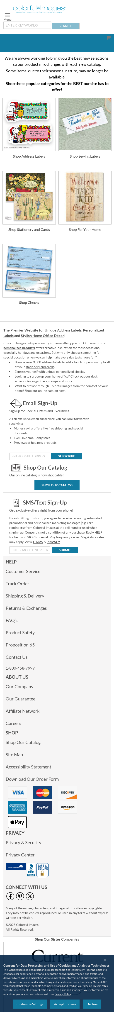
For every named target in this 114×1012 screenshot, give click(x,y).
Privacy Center (20, 854)
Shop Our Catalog (57, 485)
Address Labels (69, 330)
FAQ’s (12, 620)
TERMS (38, 542)
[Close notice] (105, 960)
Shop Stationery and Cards (29, 229)
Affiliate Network (22, 711)
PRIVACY (53, 542)
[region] (57, 983)
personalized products (19, 348)
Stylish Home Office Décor (42, 335)
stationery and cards (40, 367)
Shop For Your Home (85, 229)
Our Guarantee (20, 698)
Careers (13, 723)
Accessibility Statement (28, 766)
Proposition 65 (20, 644)
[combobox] (27, 25)
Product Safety (20, 632)
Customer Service (23, 571)
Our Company (19, 686)
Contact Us (17, 657)
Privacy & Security (23, 842)
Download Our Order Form (32, 779)
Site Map (14, 754)
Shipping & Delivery (25, 595)
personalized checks (70, 371)
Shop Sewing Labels (85, 156)
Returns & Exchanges (26, 608)
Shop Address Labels (29, 156)
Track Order (17, 583)
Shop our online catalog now (45, 391)
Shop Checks (29, 302)
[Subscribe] (66, 456)
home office (60, 376)
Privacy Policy (63, 994)
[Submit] (65, 550)
